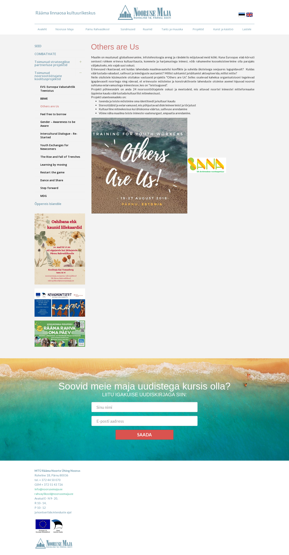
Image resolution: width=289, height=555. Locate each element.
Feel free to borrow (53, 114)
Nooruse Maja (64, 29)
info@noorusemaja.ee (49, 489)
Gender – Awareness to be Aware (57, 124)
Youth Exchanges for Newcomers (54, 147)
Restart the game (52, 172)
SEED (38, 46)
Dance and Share (51, 180)
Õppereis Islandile (48, 204)
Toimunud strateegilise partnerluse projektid (52, 63)
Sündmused (128, 29)
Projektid (198, 29)
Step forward (49, 188)
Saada (144, 434)
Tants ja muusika (172, 29)
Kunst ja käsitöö (223, 29)
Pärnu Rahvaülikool (97, 29)
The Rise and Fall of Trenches (60, 157)
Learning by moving (53, 164)
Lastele (246, 29)
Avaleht (42, 29)
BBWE (44, 98)
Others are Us (49, 106)
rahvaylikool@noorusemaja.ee (54, 493)
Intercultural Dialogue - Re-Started (58, 135)
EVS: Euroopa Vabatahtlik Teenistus (57, 88)
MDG (43, 196)
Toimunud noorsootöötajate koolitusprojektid (48, 76)
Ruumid (147, 29)
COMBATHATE (45, 54)
